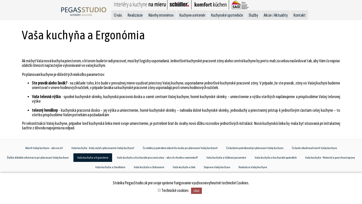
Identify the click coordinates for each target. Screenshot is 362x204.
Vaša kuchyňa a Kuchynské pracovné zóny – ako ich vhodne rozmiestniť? (157, 157)
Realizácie (135, 15)
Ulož (196, 191)
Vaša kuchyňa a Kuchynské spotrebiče (276, 157)
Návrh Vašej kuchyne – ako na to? (44, 148)
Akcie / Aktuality (276, 15)
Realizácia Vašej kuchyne (253, 167)
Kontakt (299, 15)
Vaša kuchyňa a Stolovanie (149, 167)
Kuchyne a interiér (192, 15)
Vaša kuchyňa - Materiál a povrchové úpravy (330, 157)
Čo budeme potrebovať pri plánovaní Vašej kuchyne (254, 148)
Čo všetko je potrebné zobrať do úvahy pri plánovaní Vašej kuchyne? (180, 148)
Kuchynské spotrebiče (227, 15)
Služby (253, 15)
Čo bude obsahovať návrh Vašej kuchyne (314, 148)
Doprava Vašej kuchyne (217, 167)
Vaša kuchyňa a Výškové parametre (226, 157)
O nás (118, 15)
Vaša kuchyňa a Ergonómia (92, 157)
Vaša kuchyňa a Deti (184, 167)
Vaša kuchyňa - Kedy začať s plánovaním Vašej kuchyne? (102, 148)
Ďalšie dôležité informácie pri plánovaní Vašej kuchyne (38, 157)
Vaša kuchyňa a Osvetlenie (110, 167)
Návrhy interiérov (161, 15)
